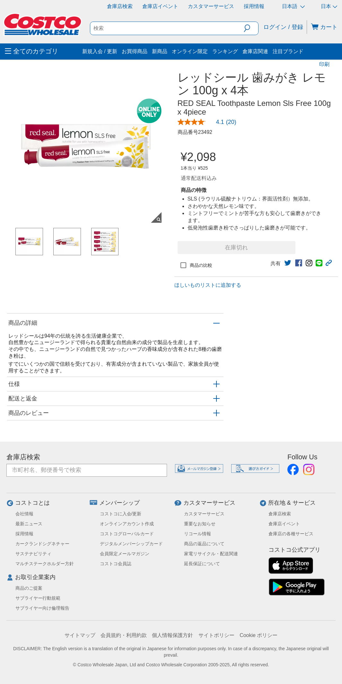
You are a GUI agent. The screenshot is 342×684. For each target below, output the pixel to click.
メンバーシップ (119, 503)
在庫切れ (236, 247)
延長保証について (202, 563)
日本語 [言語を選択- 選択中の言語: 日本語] (293, 6)
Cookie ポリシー (258, 635)
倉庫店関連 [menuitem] (255, 51)
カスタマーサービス (211, 6)
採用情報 (254, 6)
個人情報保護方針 (172, 635)
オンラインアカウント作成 (127, 523)
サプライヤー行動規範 (37, 598)
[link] (209, 122)
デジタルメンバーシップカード (131, 543)
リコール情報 (197, 533)
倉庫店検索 (120, 6)
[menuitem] (42, 51)
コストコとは (32, 503)
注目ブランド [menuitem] (288, 51)
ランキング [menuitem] (225, 51)
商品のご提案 (28, 588)
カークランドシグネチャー (42, 543)
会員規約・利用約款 (124, 635)
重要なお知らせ (199, 523)
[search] (167, 28)
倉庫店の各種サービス (290, 533)
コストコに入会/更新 (121, 513)
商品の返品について (204, 543)
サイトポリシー (216, 635)
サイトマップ (80, 635)
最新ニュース (28, 523)
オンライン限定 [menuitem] (190, 51)
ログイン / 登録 (283, 27)
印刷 (324, 64)
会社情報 (24, 513)
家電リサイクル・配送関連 (211, 553)
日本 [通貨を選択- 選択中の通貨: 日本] (329, 6)
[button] (251, 28)
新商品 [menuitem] (159, 51)
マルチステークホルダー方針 (44, 563)
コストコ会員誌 (115, 563)
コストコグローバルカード (127, 533)
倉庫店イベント (160, 6)
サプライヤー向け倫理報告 (42, 608)
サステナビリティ (33, 553)
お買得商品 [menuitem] (134, 51)
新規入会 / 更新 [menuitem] (99, 51)
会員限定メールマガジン (124, 553)
